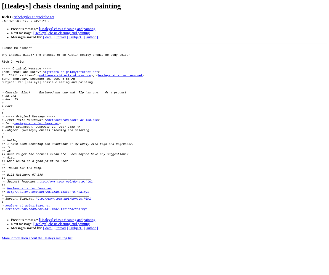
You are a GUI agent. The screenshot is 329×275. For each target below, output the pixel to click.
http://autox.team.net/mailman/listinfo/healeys (48, 221)
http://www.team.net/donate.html (65, 209)
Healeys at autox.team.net (29, 217)
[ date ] (48, 37)
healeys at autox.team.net (120, 81)
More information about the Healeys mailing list (37, 271)
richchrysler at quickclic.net (34, 17)
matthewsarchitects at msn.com (65, 81)
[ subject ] (76, 37)
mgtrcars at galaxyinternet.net (71, 77)
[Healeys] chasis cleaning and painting (67, 29)
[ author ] (91, 37)
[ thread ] (61, 37)
